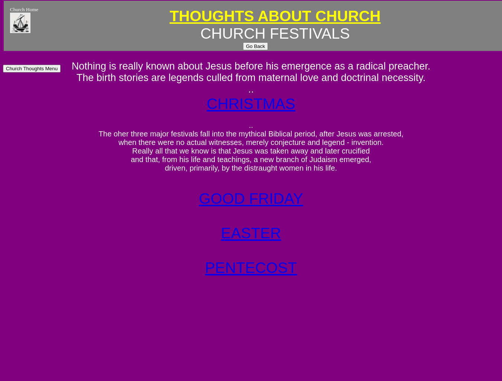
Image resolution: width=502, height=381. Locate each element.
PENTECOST (251, 267)
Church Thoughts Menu (32, 68)
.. (251, 89)
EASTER (251, 233)
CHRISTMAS (251, 103)
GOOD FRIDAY (251, 198)
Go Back (255, 46)
